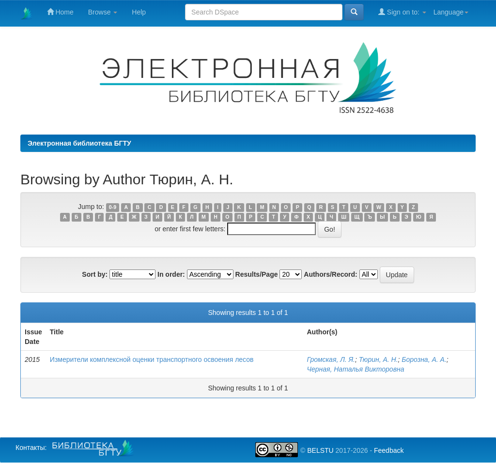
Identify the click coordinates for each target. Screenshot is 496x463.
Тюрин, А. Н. (378, 359)
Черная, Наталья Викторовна (355, 369)
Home (60, 12)
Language (451, 12)
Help (139, 12)
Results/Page (256, 274)
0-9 (112, 207)
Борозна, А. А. (424, 359)
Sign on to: (402, 12)
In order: (171, 274)
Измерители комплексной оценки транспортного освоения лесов (152, 359)
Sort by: (95, 274)
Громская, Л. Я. (331, 359)
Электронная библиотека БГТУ (79, 143)
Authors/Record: (330, 274)
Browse (103, 12)
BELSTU (320, 450)
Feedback (388, 450)
